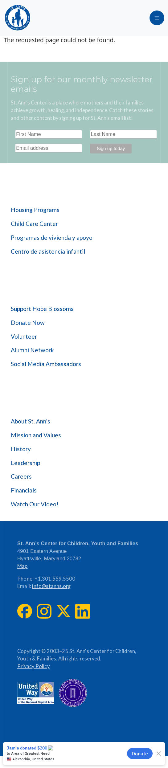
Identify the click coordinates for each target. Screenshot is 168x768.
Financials (24, 490)
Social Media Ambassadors (46, 363)
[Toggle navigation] (157, 17)
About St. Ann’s (30, 421)
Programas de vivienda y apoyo (51, 237)
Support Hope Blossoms (42, 308)
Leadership (25, 462)
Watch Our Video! (35, 504)
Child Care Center (34, 223)
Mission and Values (36, 435)
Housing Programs (35, 209)
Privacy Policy (33, 666)
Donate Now (28, 322)
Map (22, 566)
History (21, 448)
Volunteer (24, 336)
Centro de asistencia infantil (48, 251)
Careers (21, 476)
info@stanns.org (51, 586)
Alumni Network (32, 349)
